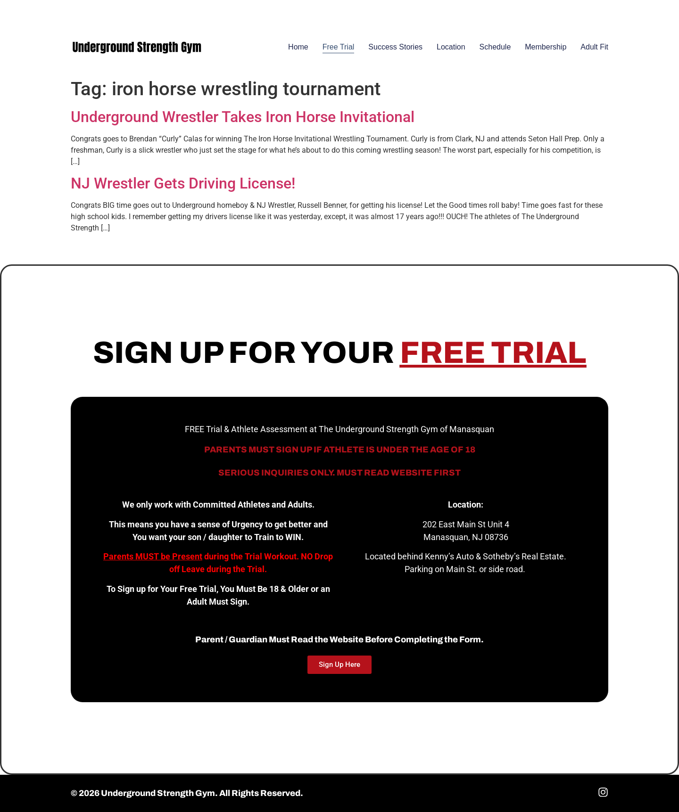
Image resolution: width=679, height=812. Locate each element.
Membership (545, 47)
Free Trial (339, 47)
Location (451, 47)
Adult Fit (594, 47)
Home (298, 47)
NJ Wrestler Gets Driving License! (183, 183)
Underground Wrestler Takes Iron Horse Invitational (242, 117)
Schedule (495, 47)
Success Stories (395, 47)
